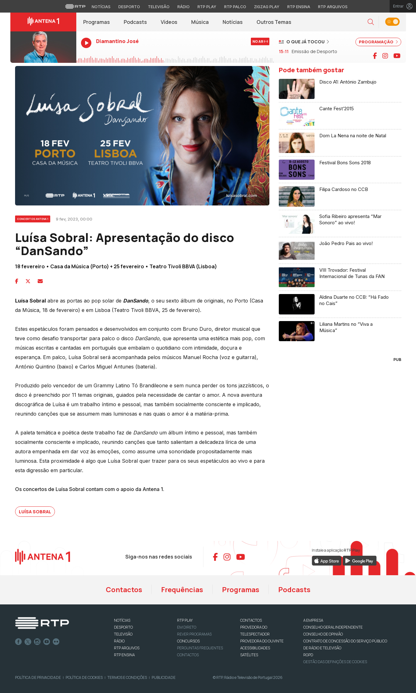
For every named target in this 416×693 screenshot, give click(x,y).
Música (200, 22)
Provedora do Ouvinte (262, 641)
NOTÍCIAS (122, 620)
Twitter (27, 641)
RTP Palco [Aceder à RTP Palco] (235, 6)
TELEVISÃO (123, 634)
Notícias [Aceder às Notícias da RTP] (101, 6)
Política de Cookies (84, 677)
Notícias (233, 22)
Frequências (182, 589)
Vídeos (169, 22)
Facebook (18, 641)
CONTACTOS (251, 620)
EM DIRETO (186, 627)
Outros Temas (274, 22)
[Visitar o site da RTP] (75, 6)
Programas (96, 22)
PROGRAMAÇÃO (378, 42)
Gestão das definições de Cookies (335, 661)
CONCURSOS (188, 641)
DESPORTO (123, 627)
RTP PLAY (185, 620)
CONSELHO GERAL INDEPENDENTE (333, 627)
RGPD (308, 655)
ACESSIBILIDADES (255, 648)
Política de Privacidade (38, 677)
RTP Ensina (124, 655)
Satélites (249, 655)
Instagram (37, 641)
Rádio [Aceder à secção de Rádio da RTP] (183, 6)
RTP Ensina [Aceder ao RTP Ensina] (298, 6)
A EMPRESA (313, 620)
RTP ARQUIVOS (126, 648)
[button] (371, 22)
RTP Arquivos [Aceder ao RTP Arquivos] (333, 6)
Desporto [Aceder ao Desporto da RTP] (129, 6)
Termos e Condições (127, 677)
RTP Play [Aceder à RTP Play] (206, 6)
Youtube (46, 641)
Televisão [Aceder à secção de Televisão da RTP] (159, 6)
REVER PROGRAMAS (194, 634)
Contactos (124, 589)
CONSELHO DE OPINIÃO (323, 634)
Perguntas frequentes (200, 648)
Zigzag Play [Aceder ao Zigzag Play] (266, 6)
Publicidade (164, 677)
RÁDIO (119, 641)
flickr (56, 641)
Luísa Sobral (35, 512)
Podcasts (135, 22)
